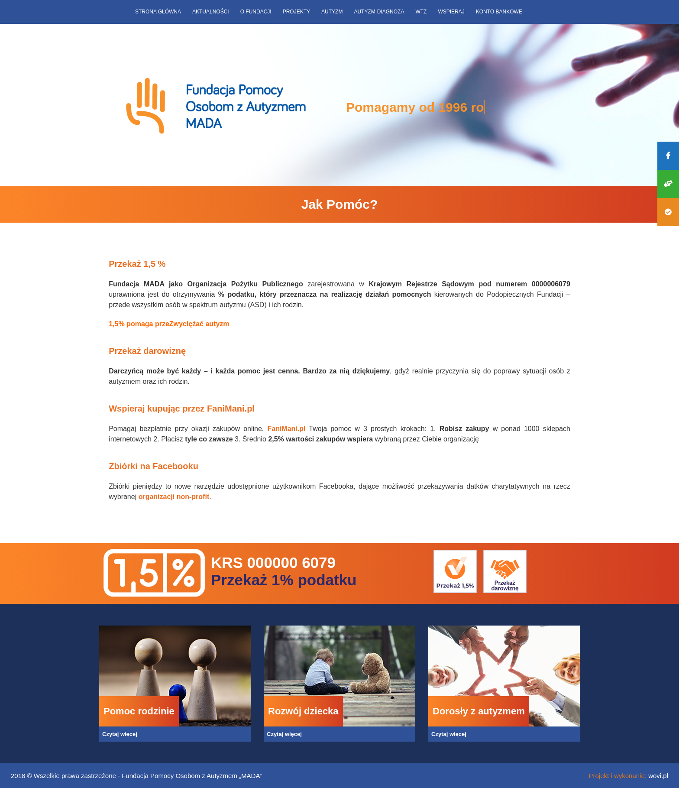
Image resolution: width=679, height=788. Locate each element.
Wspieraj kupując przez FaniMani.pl (182, 408)
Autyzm (332, 12)
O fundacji (256, 12)
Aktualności (210, 12)
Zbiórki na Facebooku (153, 466)
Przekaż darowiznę (147, 351)
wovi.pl (658, 775)
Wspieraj (451, 12)
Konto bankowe (499, 12)
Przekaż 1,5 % (138, 264)
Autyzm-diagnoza (379, 12)
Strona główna (158, 12)
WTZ (421, 12)
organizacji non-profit (174, 496)
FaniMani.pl (286, 428)
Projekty (296, 12)
